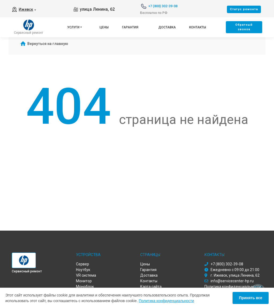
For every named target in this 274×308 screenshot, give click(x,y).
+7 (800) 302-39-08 (162, 6)
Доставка (167, 27)
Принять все (250, 298)
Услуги (73, 27)
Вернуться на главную (47, 44)
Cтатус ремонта (244, 9)
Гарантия (130, 27)
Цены (104, 27)
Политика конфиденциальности (166, 301)
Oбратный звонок (244, 27)
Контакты (197, 27)
